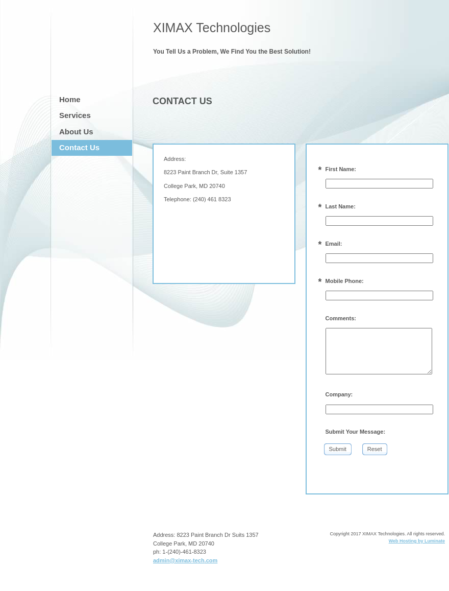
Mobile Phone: (345, 281)
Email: (334, 244)
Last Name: (341, 206)
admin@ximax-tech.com (185, 560)
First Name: (341, 169)
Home (70, 99)
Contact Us (79, 147)
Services (75, 115)
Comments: (341, 318)
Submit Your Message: (356, 432)
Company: (339, 394)
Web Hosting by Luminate (417, 540)
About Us (76, 131)
